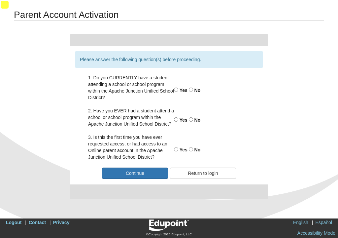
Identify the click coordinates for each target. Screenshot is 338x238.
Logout (13, 222)
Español (323, 222)
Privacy (61, 222)
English (300, 222)
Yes (180, 90)
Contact (37, 222)
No (195, 90)
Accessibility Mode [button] (316, 233)
